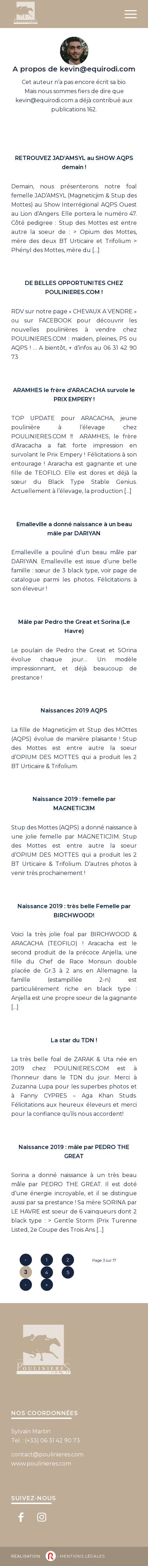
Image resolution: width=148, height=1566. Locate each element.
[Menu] (127, 14)
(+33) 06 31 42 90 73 (52, 1440)
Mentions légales (82, 1556)
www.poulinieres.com (41, 1463)
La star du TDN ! (74, 1040)
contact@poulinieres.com (47, 1454)
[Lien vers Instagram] (42, 1517)
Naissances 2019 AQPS (74, 710)
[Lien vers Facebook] (21, 1517)
